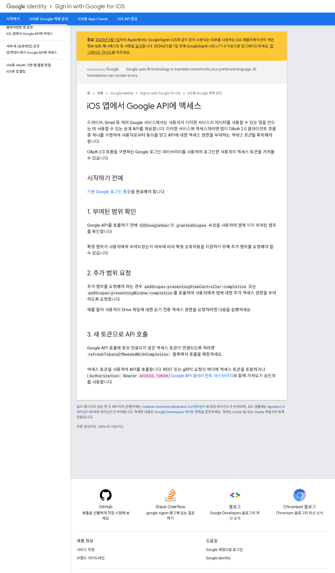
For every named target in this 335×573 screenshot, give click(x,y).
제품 (100, 93)
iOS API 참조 (127, 19)
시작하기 (13, 19)
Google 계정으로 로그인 (224, 550)
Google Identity (121, 93)
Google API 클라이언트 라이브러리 (202, 375)
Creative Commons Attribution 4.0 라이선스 (174, 407)
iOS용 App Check (93, 19)
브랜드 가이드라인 (91, 558)
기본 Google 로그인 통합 (109, 191)
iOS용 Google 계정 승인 (204, 93)
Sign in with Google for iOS (90, 6)
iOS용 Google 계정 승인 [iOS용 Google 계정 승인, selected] (48, 19)
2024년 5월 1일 (108, 40)
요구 (138, 46)
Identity (26, 6)
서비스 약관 (85, 550)
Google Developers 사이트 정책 (177, 412)
